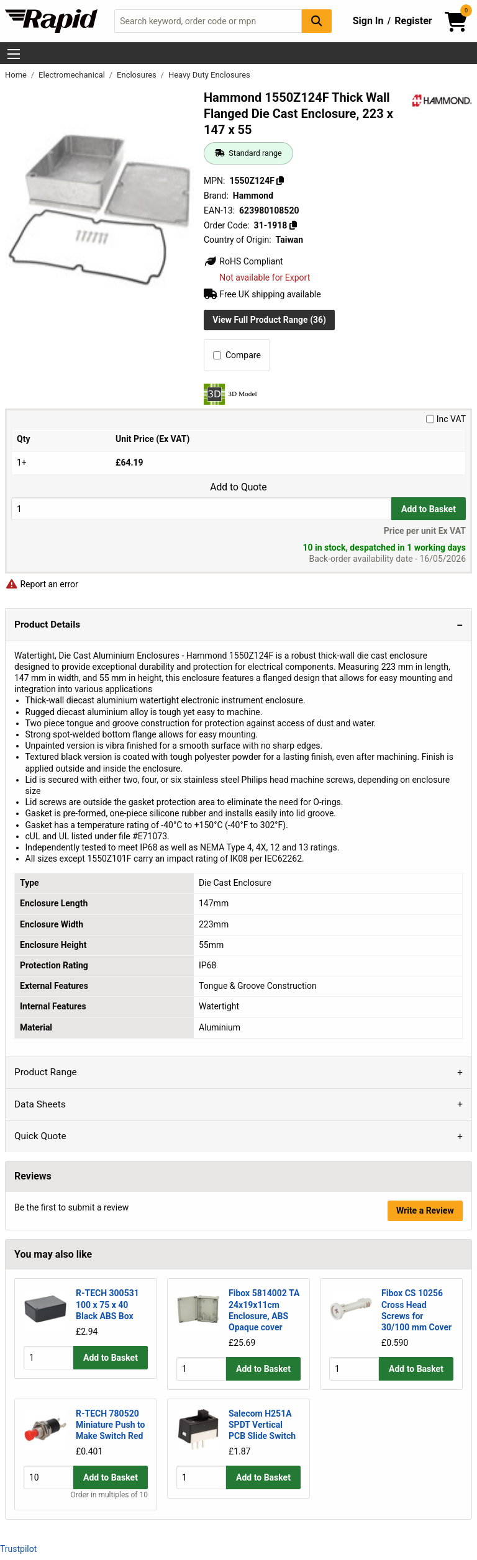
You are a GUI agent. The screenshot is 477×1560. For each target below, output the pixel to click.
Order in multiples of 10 (109, 1494)
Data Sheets (40, 1104)
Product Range (45, 1072)
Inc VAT (446, 419)
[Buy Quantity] (201, 508)
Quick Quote (40, 1136)
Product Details (47, 624)
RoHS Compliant (243, 261)
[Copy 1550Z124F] (280, 180)
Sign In (368, 21)
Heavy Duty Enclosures (209, 74)
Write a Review (425, 1210)
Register (413, 21)
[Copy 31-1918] (293, 225)
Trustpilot (18, 1549)
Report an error (41, 584)
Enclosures (137, 74)
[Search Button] (317, 20)
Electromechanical (73, 74)
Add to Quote (238, 487)
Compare (237, 355)
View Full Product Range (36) (269, 320)
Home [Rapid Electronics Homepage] (17, 74)
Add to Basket (428, 509)
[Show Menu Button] (13, 54)
